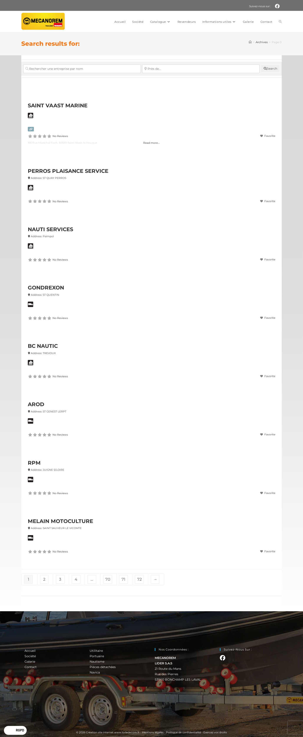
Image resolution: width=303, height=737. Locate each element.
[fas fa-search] (270, 68)
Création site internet (100, 732)
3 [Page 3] (60, 579)
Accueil (30, 651)
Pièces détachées (103, 667)
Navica (95, 672)
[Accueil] (250, 42)
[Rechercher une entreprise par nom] (82, 68)
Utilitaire (96, 651)
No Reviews (60, 136)
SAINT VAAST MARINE (57, 105)
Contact (31, 667)
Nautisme (97, 661)
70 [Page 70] (107, 579)
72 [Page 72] (139, 579)
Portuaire (97, 656)
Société (30, 656)
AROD (36, 404)
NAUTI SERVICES (50, 229)
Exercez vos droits (215, 732)
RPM (34, 463)
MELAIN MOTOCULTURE (60, 521)
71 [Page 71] (123, 579)
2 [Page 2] (44, 579)
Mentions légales (153, 732)
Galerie (30, 661)
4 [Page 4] (76, 579)
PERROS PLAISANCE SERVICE (68, 171)
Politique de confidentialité (183, 732)
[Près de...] (201, 68)
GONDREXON (46, 287)
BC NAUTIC (43, 346)
